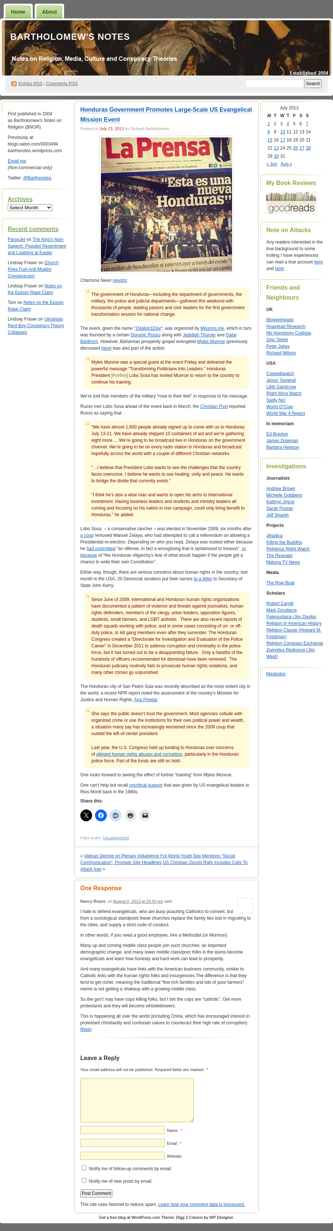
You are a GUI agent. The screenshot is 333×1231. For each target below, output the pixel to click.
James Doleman (282, 440)
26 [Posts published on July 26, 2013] (295, 148)
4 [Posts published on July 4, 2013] (288, 123)
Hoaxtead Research (285, 326)
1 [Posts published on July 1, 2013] (268, 123)
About (49, 12)
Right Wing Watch (284, 393)
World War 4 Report (285, 413)
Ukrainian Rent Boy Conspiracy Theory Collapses (36, 326)
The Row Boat (280, 582)
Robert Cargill (279, 603)
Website (174, 1156)
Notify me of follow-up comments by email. (130, 1168)
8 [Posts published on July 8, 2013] (268, 131)
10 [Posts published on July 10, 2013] (282, 131)
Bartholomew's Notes (70, 37)
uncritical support (146, 785)
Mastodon (276, 673)
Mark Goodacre (281, 610)
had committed (101, 548)
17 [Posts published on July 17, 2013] (282, 140)
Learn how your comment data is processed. (201, 1204)
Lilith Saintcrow (281, 386)
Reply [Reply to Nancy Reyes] (86, 1029)
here (105, 348)
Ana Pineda (145, 699)
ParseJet (16, 239)
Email (174, 1143)
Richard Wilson (281, 353)
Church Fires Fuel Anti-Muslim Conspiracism (33, 269)
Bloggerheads (280, 319)
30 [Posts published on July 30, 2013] (276, 156)
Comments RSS (62, 83)
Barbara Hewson (282, 447)
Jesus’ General (281, 380)
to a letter (203, 578)
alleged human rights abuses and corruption (139, 754)
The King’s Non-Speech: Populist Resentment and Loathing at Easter (37, 246)
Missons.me (212, 328)
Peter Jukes (278, 346)
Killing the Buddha (284, 542)
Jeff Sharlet (277, 515)
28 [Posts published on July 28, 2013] (308, 148)
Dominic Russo (146, 335)
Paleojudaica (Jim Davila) (291, 616)
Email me (17, 161)
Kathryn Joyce (280, 501)
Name (174, 1130)
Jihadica (274, 535)
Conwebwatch (280, 373)
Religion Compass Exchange (294, 643)
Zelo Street (277, 339)
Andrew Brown (280, 488)
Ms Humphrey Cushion (288, 333)
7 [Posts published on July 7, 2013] (307, 123)
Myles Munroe (211, 341)
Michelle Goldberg (284, 495)
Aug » (286, 164)
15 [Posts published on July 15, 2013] (269, 140)
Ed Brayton (277, 434)
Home (18, 12)
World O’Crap (279, 406)
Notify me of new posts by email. (121, 1181)
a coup (87, 535)
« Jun (271, 164)
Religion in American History (294, 623)
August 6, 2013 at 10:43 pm (138, 901)
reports (119, 280)
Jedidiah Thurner (199, 335)
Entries (30, 83)
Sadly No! (275, 400)
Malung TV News (283, 562)
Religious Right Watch (288, 549)
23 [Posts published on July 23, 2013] (276, 148)
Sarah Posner (279, 508)
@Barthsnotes (37, 178)
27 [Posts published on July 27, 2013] (301, 148)
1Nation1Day (148, 328)
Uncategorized (116, 838)
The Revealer (279, 555)
